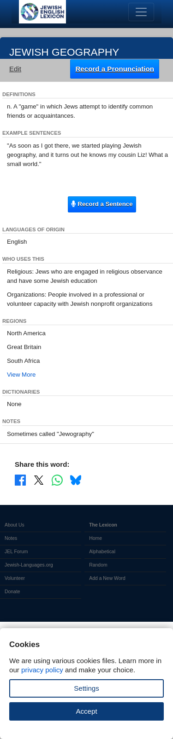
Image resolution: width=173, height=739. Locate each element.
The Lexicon (103, 524)
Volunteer (15, 578)
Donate (12, 591)
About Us (14, 524)
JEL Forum (16, 551)
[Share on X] (38, 480)
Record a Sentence (101, 204)
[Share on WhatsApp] (57, 480)
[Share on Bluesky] (75, 480)
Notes (11, 538)
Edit (15, 69)
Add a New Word (107, 578)
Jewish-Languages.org (29, 564)
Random (98, 564)
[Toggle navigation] (141, 12)
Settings (86, 688)
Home (95, 538)
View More (21, 374)
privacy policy (42, 670)
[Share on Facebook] (20, 480)
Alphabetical (102, 551)
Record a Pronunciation (114, 69)
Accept (86, 711)
